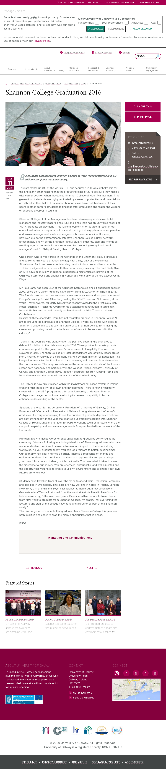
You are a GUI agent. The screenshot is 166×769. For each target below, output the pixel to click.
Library (96, 2)
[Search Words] (148, 56)
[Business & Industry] (113, 69)
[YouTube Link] (136, 673)
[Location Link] (136, 699)
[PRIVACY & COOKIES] (56, 762)
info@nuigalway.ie (142, 142)
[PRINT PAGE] (143, 117)
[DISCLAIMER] (31, 762)
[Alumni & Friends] (133, 69)
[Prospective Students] (72, 53)
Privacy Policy (42, 40)
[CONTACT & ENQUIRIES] (108, 762)
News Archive (71, 83)
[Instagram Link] (117, 673)
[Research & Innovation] (95, 69)
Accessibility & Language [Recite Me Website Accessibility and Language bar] (119, 2)
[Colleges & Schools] (76, 69)
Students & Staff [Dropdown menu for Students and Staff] (149, 2)
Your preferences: (112, 22)
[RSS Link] (155, 673)
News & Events (53, 83)
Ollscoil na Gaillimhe (72, 2)
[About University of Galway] (54, 69)
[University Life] (32, 69)
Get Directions (82, 692)
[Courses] (13, 69)
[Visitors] (124, 53)
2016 (84, 83)
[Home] (6, 83)
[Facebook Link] (126, 673)
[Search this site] (157, 56)
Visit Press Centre (140, 179)
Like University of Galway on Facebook (143, 168)
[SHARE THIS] (143, 106)
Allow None (117, 29)
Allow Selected (142, 29)
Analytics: (137, 22)
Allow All (97, 29)
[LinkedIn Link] (145, 673)
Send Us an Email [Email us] (83, 697)
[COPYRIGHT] (81, 762)
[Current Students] (102, 53)
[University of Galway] (28, 56)
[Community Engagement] (152, 69)
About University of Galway (27, 83)
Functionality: (86, 22)
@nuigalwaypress (142, 156)
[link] (46, 730)
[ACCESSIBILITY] (134, 762)
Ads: (153, 22)
